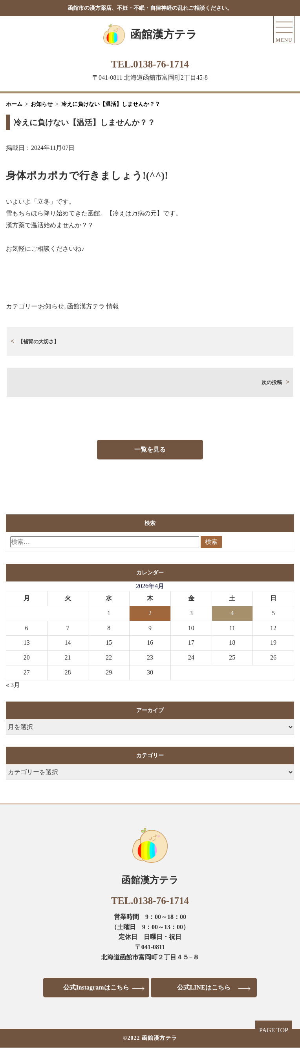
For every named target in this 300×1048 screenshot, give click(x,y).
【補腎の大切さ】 (38, 341)
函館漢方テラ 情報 (93, 306)
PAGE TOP (273, 1030)
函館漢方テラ (163, 34)
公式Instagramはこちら (96, 987)
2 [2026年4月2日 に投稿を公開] (150, 613)
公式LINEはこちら (203, 987)
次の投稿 (272, 382)
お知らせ (51, 306)
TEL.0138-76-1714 (150, 64)
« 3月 (13, 685)
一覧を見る (150, 449)
